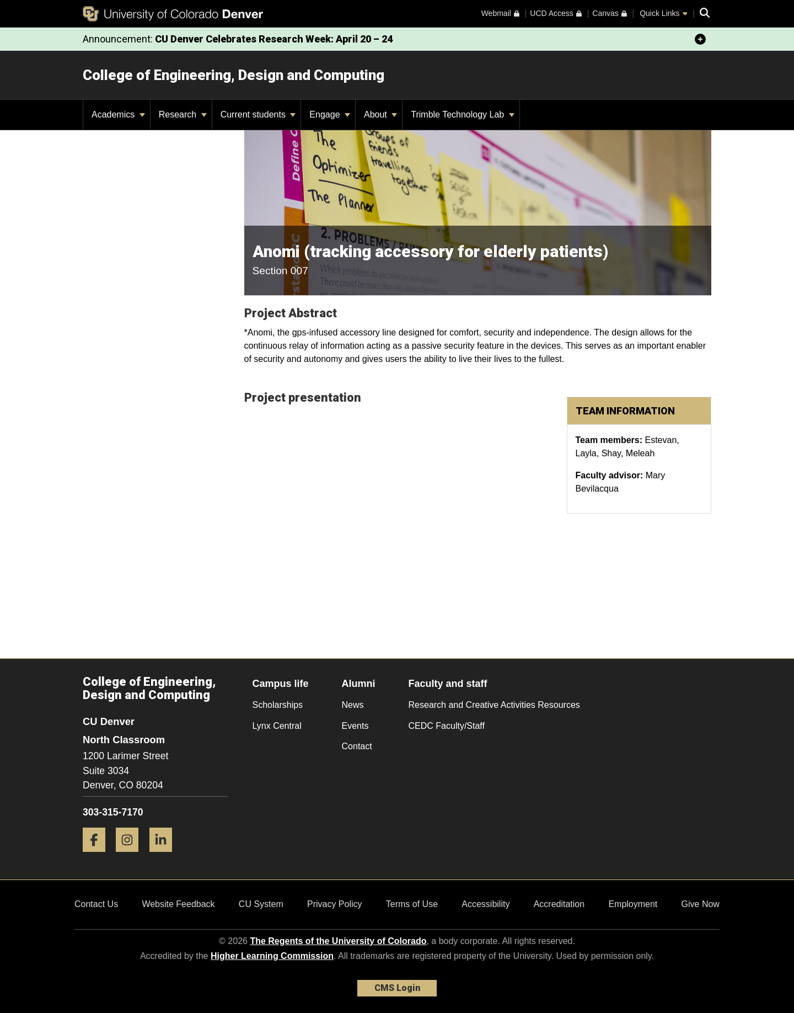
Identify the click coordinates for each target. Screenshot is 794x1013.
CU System (261, 904)
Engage (329, 114)
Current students (258, 114)
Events (355, 726)
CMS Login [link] (397, 988)
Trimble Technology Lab (462, 114)
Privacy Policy (334, 904)
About (380, 114)
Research (183, 114)
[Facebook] (98, 856)
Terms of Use (412, 904)
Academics (118, 114)
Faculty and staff (448, 683)
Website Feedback (178, 904)
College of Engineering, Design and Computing (233, 75)
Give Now (701, 904)
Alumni (358, 683)
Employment (632, 904)
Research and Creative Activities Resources (494, 705)
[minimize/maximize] (700, 39)
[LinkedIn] (164, 856)
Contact (357, 746)
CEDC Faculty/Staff (447, 726)
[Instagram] (131, 856)
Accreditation (559, 904)
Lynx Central (277, 726)
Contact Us (96, 904)
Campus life (281, 683)
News (353, 705)
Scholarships (278, 705)
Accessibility (485, 904)
